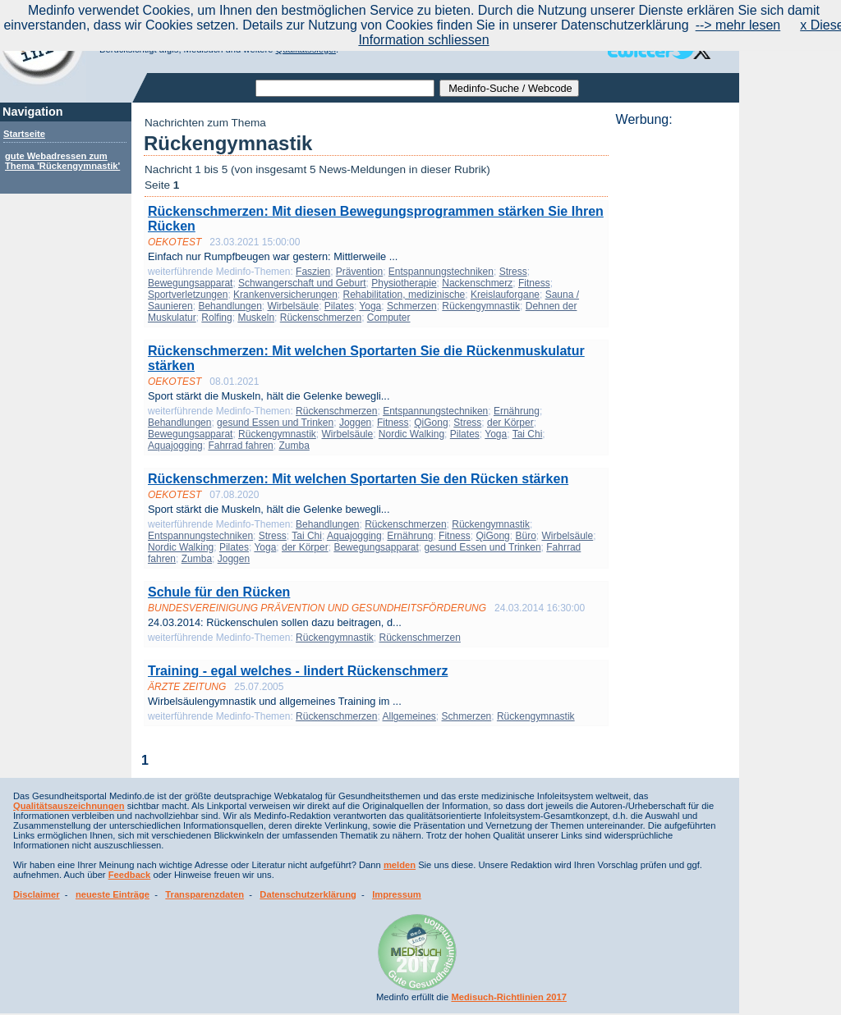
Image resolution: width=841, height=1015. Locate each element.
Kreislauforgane (505, 294)
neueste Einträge (112, 894)
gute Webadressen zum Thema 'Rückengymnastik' (62, 161)
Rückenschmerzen (320, 317)
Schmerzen (412, 306)
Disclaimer (36, 894)
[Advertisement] (672, 373)
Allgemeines (408, 716)
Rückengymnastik (481, 306)
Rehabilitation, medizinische (404, 294)
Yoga (370, 306)
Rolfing (216, 317)
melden (400, 865)
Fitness (534, 283)
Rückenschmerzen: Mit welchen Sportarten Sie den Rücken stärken (358, 479)
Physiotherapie (403, 283)
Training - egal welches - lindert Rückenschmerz (298, 671)
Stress (513, 271)
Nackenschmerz (477, 283)
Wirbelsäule (293, 306)
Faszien (313, 271)
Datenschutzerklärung (308, 894)
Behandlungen (229, 306)
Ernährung (517, 411)
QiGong (431, 422)
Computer (389, 317)
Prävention (359, 271)
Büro (525, 536)
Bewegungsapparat (190, 283)
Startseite (24, 134)
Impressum (396, 894)
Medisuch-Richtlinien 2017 (509, 997)
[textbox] (344, 88)
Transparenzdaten (204, 894)
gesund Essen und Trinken (275, 422)
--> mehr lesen (738, 25)
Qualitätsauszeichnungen (69, 806)
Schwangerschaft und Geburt (301, 283)
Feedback (129, 875)
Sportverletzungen (187, 294)
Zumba (293, 445)
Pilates (339, 306)
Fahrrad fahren (240, 445)
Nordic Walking (411, 434)
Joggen (355, 422)
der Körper (510, 422)
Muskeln (255, 317)
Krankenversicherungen (285, 294)
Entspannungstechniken (441, 271)
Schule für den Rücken (219, 592)
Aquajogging (175, 445)
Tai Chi (527, 434)
